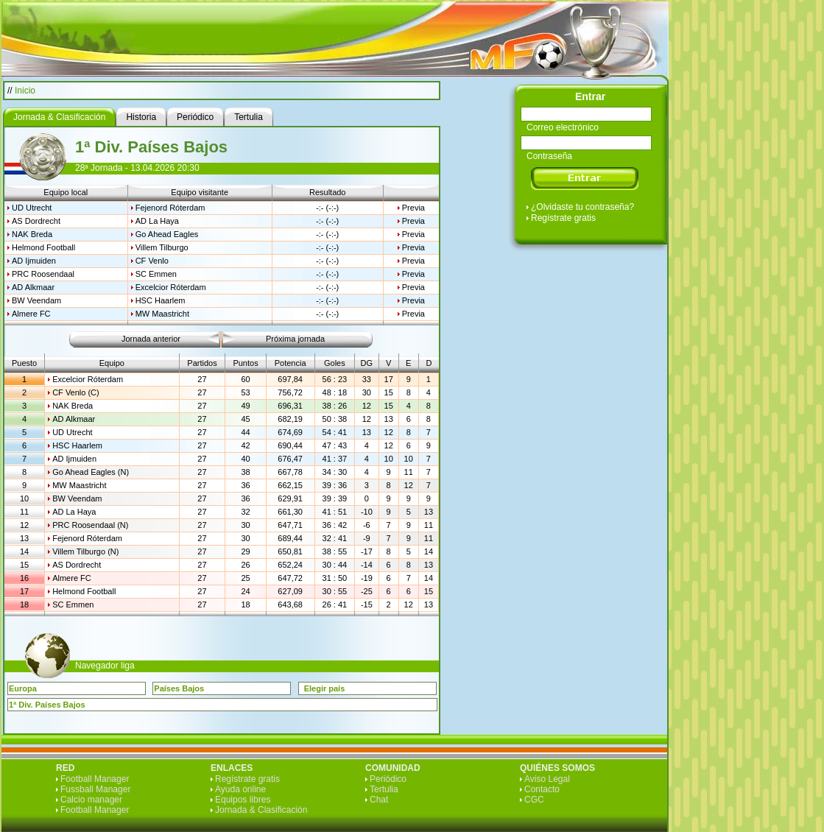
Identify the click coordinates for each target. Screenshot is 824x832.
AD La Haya (157, 220)
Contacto (542, 789)
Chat (379, 799)
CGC (534, 799)
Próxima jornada (295, 338)
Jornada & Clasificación (261, 810)
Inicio (25, 90)
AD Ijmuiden (34, 260)
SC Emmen (156, 273)
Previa (413, 207)
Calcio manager (91, 799)
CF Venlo (152, 260)
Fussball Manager (95, 789)
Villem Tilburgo (162, 247)
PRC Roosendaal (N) (90, 525)
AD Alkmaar (33, 287)
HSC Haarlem (160, 300)
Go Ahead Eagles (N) (90, 472)
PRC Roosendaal (43, 273)
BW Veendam (36, 300)
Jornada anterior (151, 338)
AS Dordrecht (36, 220)
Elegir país (324, 688)
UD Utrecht (32, 207)
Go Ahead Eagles (167, 234)
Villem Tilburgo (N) (85, 551)
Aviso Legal (547, 779)
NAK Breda (32, 234)
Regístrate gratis (563, 218)
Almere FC (31, 313)
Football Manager (94, 779)
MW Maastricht (162, 313)
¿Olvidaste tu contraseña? (582, 207)
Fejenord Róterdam (170, 207)
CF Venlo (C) (75, 392)
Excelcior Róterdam (170, 287)
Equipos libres (242, 799)
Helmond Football (43, 247)
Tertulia (384, 789)
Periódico (388, 779)
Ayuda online (240, 789)
